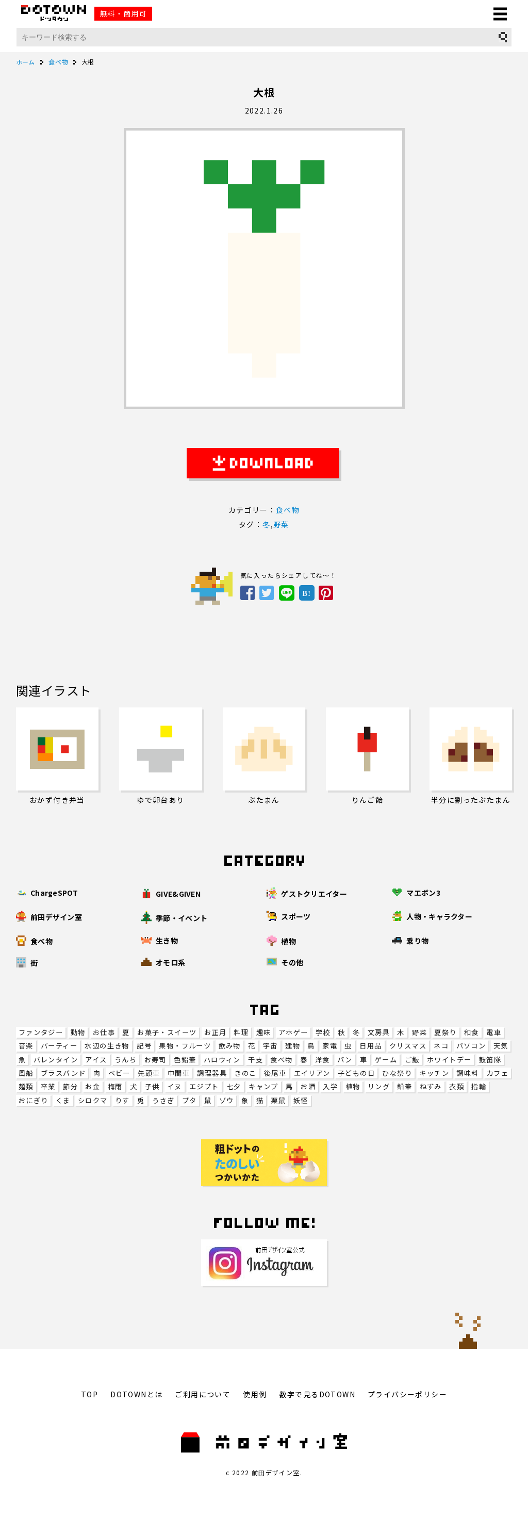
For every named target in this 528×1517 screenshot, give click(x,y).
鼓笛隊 (490, 1059)
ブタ (189, 1100)
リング (379, 1086)
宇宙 (270, 1046)
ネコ (441, 1046)
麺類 (26, 1086)
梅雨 (115, 1086)
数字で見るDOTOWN (317, 1394)
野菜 (419, 1032)
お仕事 (104, 1032)
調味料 (467, 1073)
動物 (78, 1032)
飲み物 (230, 1046)
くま (63, 1100)
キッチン (434, 1073)
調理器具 (212, 1073)
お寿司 (155, 1059)
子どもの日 (356, 1073)
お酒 (308, 1086)
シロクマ (93, 1100)
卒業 (48, 1086)
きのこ (245, 1073)
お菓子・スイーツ (166, 1032)
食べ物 (281, 1059)
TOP (89, 1394)
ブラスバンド (63, 1073)
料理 (241, 1032)
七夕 (233, 1086)
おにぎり (33, 1100)
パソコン (471, 1046)
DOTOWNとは (136, 1394)
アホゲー (293, 1032)
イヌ (174, 1086)
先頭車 (149, 1073)
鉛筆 (404, 1086)
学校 (323, 1032)
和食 (471, 1032)
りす (122, 1100)
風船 (26, 1073)
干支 (255, 1059)
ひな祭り (397, 1073)
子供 (152, 1086)
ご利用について (202, 1394)
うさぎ (163, 1100)
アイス (96, 1059)
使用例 (255, 1394)
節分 (70, 1086)
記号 (144, 1046)
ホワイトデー (449, 1059)
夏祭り (445, 1032)
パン (345, 1059)
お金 (92, 1086)
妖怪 (300, 1100)
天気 (500, 1046)
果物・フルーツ (185, 1046)
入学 (330, 1086)
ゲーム (386, 1059)
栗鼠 (278, 1100)
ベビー (119, 1073)
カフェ (497, 1073)
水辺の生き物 (107, 1046)
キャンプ (263, 1086)
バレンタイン (56, 1059)
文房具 (379, 1032)
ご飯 (412, 1059)
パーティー (59, 1046)
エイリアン (312, 1073)
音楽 (26, 1046)
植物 (352, 1086)
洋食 (322, 1059)
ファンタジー (41, 1032)
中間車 (179, 1073)
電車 (493, 1032)
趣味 (263, 1032)
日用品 (370, 1046)
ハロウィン (222, 1059)
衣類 (456, 1086)
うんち (125, 1059)
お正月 (215, 1032)
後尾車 (275, 1073)
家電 (329, 1046)
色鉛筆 (185, 1059)
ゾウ (226, 1100)
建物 (292, 1046)
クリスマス (407, 1046)
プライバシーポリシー (407, 1394)
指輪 (478, 1086)
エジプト (204, 1086)
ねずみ (431, 1086)
